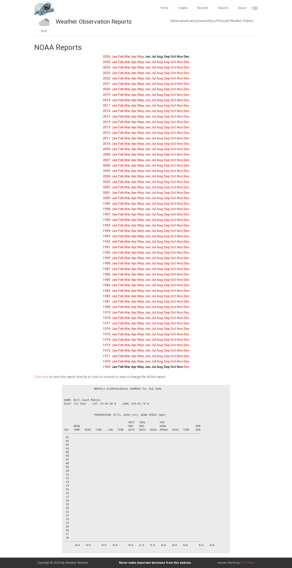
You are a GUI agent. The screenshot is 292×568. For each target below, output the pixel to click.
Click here (41, 377)
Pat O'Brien (248, 562)
